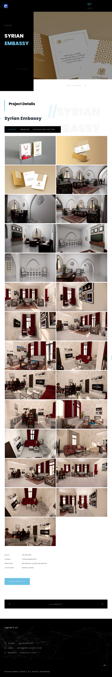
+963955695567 (25, 643)
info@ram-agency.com (29, 648)
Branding (25, 129)
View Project (17, 581)
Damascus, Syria (28, 653)
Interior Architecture (44, 129)
